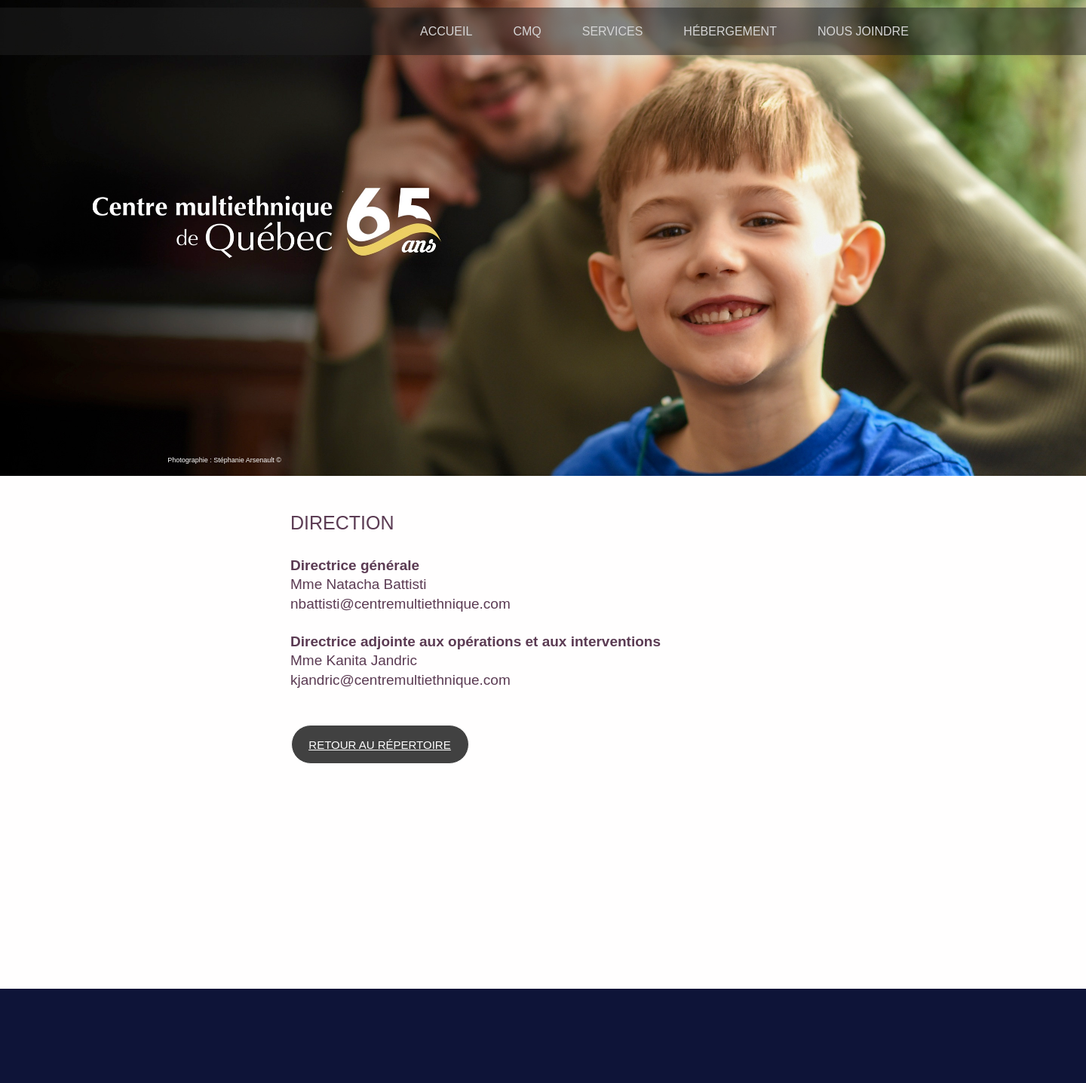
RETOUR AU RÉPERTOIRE (379, 744)
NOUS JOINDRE (863, 31)
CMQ (527, 31)
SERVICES (612, 31)
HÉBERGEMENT (730, 31)
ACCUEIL (446, 31)
